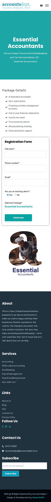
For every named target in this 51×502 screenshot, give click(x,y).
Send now (18, 217)
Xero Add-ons (9, 382)
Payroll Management (12, 374)
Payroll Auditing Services (13, 378)
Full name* (10, 149)
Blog (4, 405)
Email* (8, 177)
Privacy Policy (8, 417)
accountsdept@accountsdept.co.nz (21, 451)
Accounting (7, 361)
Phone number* (12, 163)
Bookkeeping (8, 369)
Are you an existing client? (17, 191)
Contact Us (7, 413)
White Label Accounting (13, 365)
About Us (6, 401)
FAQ (4, 409)
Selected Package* (13, 203)
